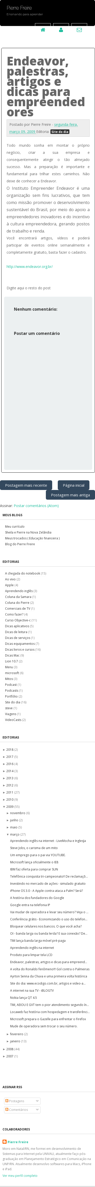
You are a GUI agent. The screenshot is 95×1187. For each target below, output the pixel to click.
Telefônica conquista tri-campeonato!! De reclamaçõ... (49, 876)
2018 (10, 749)
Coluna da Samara (18, 597)
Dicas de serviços (18, 638)
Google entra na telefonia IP (30, 905)
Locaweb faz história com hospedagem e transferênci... (50, 1012)
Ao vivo (10, 579)
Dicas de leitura (16, 632)
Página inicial (73, 485)
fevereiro (17, 1034)
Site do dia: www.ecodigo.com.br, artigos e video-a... (48, 983)
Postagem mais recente (26, 485)
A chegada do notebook (23, 573)
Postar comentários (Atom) (36, 505)
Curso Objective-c (18, 620)
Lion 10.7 (12, 661)
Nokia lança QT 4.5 (23, 997)
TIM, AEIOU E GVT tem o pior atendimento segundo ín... (49, 1005)
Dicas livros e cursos (20, 649)
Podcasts (12, 690)
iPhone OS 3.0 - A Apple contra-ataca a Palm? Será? (46, 891)
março (15, 834)
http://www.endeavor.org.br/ (30, 266)
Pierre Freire (18, 1142)
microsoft (12, 673)
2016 (10, 764)
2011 (10, 792)
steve (9, 708)
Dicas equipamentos (20, 644)
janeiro (15, 1041)
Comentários (16, 1110)
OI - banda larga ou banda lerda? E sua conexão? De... (48, 933)
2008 (10, 1049)
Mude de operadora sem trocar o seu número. (44, 1026)
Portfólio (11, 696)
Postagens (14, 1101)
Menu (9, 667)
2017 (10, 757)
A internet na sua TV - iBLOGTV (32, 990)
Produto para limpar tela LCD (31, 955)
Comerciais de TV (18, 608)
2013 (10, 778)
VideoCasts (13, 720)
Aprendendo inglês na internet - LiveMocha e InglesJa (48, 841)
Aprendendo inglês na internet (32, 948)
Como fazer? (14, 614)
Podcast (11, 685)
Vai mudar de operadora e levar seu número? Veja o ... (49, 912)
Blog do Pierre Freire (20, 544)
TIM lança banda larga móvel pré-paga (38, 940)
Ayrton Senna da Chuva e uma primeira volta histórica (48, 976)
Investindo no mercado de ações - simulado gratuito (48, 883)
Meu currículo (15, 526)
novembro (18, 813)
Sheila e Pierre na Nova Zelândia (28, 532)
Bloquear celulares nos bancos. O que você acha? (46, 926)
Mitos (9, 679)
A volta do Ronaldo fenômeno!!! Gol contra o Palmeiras (49, 969)
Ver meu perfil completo (20, 1176)
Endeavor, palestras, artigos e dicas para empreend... (48, 962)
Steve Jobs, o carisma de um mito (34, 848)
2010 (10, 799)
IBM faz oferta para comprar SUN (34, 869)
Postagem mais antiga (70, 494)
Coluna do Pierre (17, 603)
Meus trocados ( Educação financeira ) (32, 538)
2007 (10, 1056)
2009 (10, 806)
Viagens (11, 714)
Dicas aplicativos (17, 626)
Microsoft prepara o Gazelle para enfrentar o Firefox (48, 1019)
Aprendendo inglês (19, 591)
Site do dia (59, 132)
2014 (10, 771)
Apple (9, 585)
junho (14, 820)
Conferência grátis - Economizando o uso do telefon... (48, 919)
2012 (10, 785)
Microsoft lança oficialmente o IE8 (34, 862)
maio (14, 827)
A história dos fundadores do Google (37, 898)
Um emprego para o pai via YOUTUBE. (38, 855)
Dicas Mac (12, 655)
